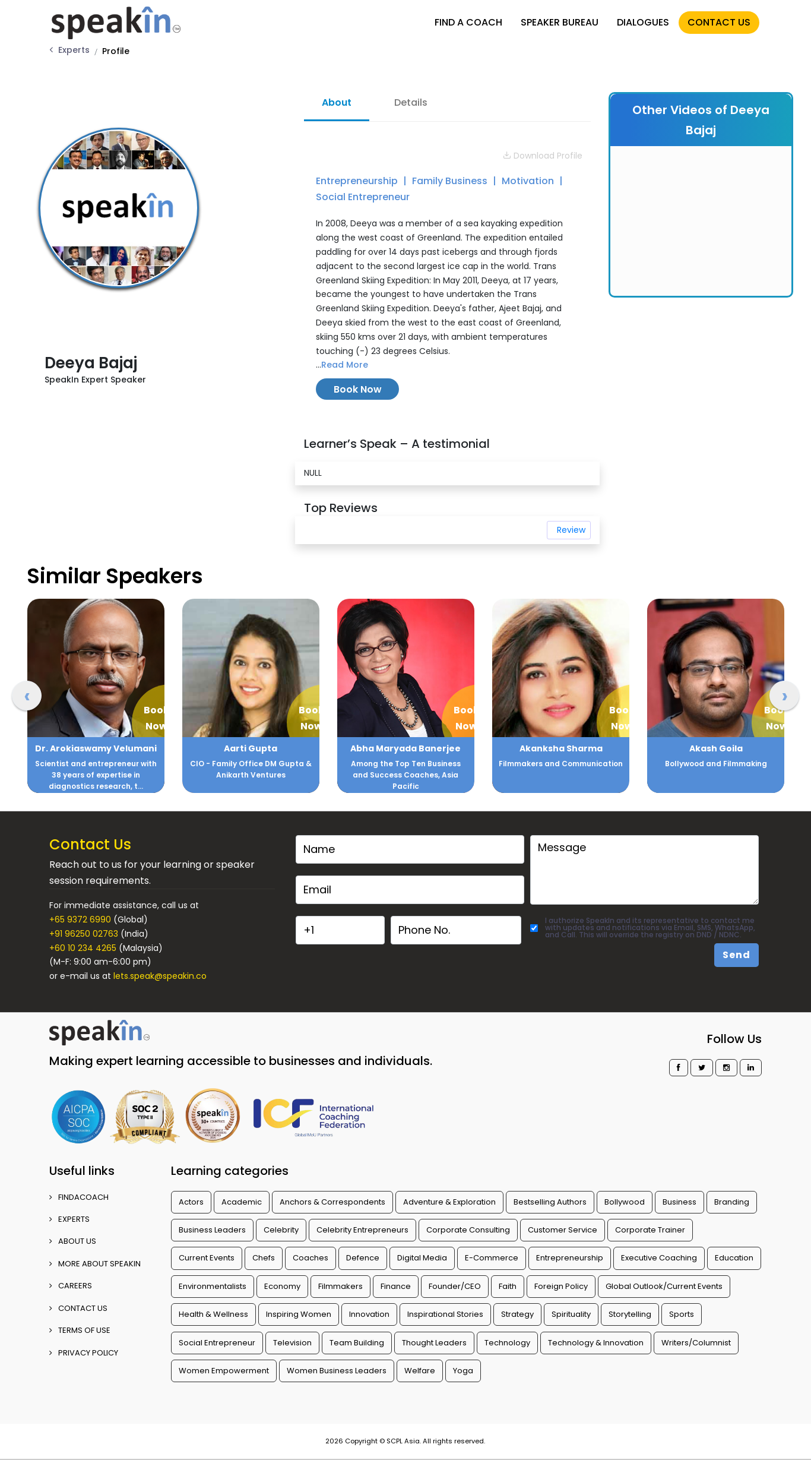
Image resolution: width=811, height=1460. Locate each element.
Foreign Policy (561, 1286)
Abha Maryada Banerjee (405, 748)
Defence (362, 1257)
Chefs (263, 1257)
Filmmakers (340, 1286)
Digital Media (422, 1257)
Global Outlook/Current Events (664, 1286)
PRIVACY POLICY (83, 1352)
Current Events (207, 1257)
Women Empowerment (224, 1370)
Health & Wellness (213, 1314)
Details (410, 102)
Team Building (357, 1342)
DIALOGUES (640, 19)
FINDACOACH (79, 1197)
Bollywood (624, 1202)
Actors (191, 1202)
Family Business (451, 181)
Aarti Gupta (250, 748)
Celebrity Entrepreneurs (362, 1229)
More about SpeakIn (95, 1263)
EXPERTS (69, 1219)
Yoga (463, 1370)
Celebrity (281, 1229)
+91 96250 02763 (83, 934)
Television (292, 1342)
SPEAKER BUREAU (556, 19)
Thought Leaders (434, 1342)
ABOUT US (72, 1241)
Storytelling (630, 1314)
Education (734, 1257)
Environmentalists (212, 1286)
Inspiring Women (298, 1314)
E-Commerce (491, 1257)
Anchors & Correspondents (332, 1202)
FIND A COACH (465, 19)
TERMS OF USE (79, 1330)
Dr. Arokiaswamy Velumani (96, 748)
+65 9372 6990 (80, 919)
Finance (396, 1286)
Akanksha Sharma (561, 748)
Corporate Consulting (468, 1229)
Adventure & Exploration (449, 1202)
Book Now (358, 389)
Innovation (369, 1314)
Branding (731, 1202)
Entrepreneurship (358, 181)
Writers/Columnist (696, 1342)
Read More (344, 365)
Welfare (419, 1370)
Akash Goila (716, 748)
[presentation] (27, 695)
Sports (681, 1314)
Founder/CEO (455, 1286)
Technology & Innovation (596, 1342)
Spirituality (571, 1314)
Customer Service (562, 1229)
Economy (282, 1286)
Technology (507, 1342)
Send (736, 955)
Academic (241, 1202)
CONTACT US (716, 19)
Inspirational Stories (445, 1314)
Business (679, 1202)
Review (571, 530)
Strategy (517, 1314)
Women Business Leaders (337, 1370)
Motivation (529, 181)
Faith (508, 1286)
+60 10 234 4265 (82, 948)
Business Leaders (212, 1229)
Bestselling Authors (550, 1202)
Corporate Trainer (650, 1229)
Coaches (310, 1257)
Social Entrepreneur (363, 197)
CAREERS (70, 1285)
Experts (74, 50)
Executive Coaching (659, 1257)
